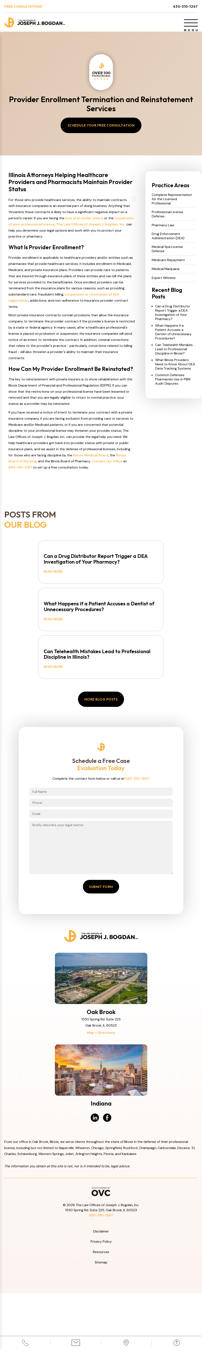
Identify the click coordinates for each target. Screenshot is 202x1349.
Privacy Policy (101, 1297)
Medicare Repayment (168, 264)
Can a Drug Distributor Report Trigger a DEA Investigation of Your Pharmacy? (172, 316)
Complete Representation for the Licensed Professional (172, 203)
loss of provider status (84, 246)
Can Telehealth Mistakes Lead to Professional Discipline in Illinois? (174, 353)
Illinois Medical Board (90, 483)
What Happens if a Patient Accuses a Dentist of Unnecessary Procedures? (173, 335)
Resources (101, 1308)
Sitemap (101, 1318)
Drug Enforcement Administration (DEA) (168, 240)
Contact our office (107, 489)
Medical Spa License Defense (167, 253)
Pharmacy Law (163, 229)
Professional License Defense (167, 218)
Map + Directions (101, 1088)
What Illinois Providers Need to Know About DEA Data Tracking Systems (175, 368)
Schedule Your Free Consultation (101, 129)
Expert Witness (164, 282)
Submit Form (100, 942)
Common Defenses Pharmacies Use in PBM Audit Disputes (172, 383)
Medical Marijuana (165, 273)
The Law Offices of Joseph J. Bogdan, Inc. (90, 252)
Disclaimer (101, 1287)
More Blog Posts (101, 740)
